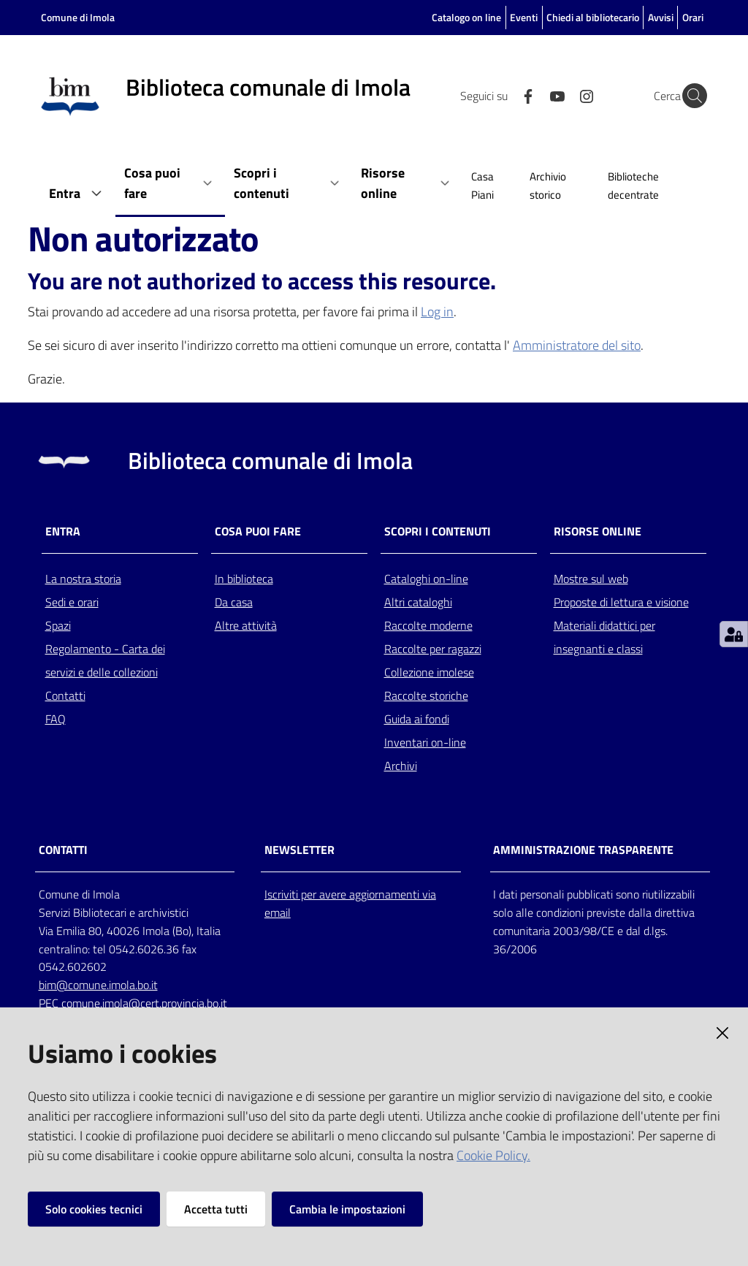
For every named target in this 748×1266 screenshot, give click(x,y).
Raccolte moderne (428, 625)
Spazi (58, 625)
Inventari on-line (425, 742)
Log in (437, 311)
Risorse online (597, 531)
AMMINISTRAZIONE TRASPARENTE (583, 850)
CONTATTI (63, 850)
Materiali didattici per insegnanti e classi (604, 637)
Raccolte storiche (426, 695)
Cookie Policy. (493, 1155)
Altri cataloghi (418, 602)
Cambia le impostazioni (347, 1209)
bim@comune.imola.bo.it (98, 985)
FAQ (55, 719)
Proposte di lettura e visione (621, 602)
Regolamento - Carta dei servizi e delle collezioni (105, 660)
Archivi (400, 765)
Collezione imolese (429, 672)
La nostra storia (83, 578)
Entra (62, 531)
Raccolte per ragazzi (432, 648)
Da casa (234, 602)
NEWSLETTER (299, 850)
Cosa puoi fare (258, 531)
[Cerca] (689, 95)
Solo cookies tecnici (93, 1209)
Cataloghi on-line (426, 578)
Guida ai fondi (416, 719)
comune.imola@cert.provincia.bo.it (144, 1003)
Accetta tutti (216, 1209)
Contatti (65, 695)
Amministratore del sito (577, 345)
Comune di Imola (78, 17)
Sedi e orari (72, 602)
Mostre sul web (591, 578)
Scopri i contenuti (437, 531)
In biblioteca (244, 578)
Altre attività (246, 625)
